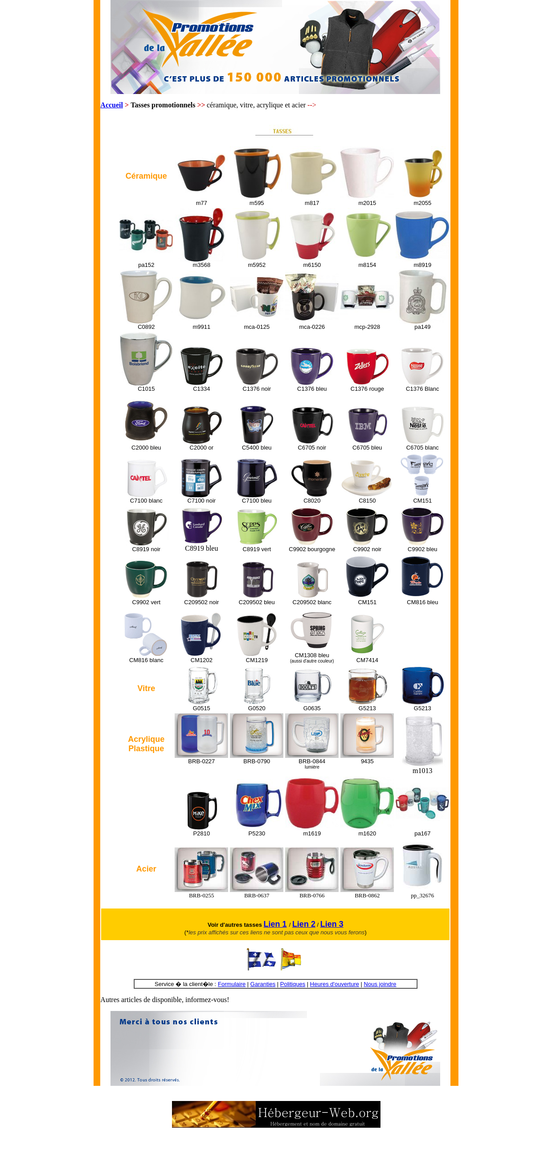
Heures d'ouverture (334, 984)
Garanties (262, 984)
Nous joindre (380, 984)
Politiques (292, 984)
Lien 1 (275, 924)
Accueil (111, 105)
